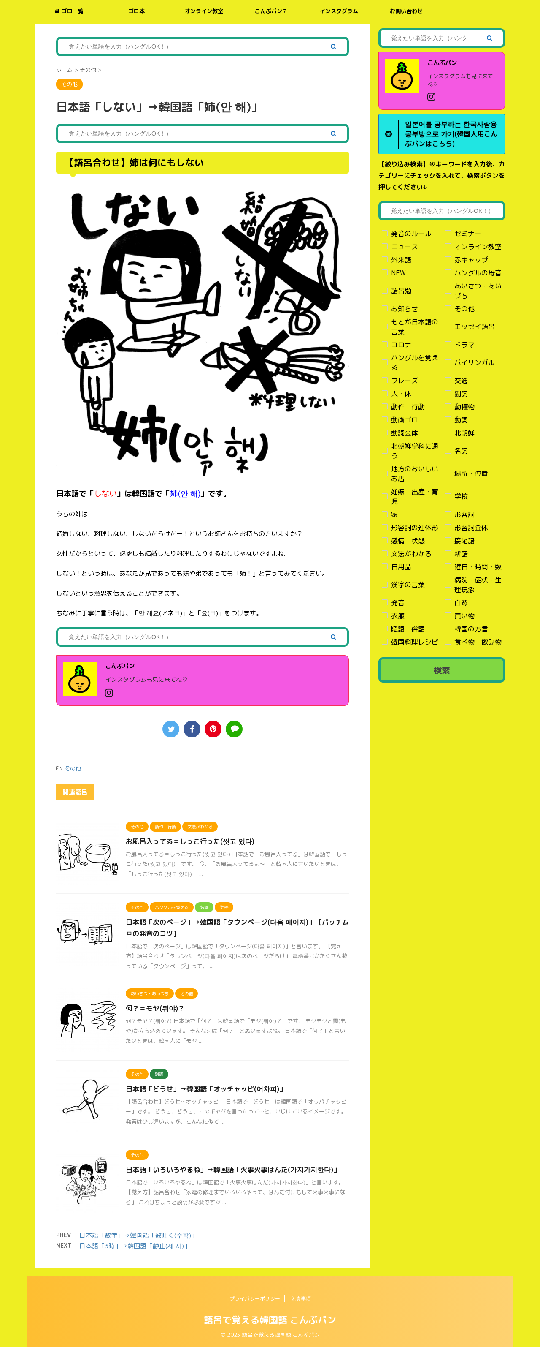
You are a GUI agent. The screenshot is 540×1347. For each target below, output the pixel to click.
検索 (441, 670)
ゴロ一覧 (69, 11)
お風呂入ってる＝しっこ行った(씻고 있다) (190, 841)
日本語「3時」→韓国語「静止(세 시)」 (134, 1245)
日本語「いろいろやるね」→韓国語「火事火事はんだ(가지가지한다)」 (233, 1169)
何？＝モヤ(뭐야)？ (155, 1008)
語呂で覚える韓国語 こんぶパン (270, 1319)
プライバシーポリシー (255, 1298)
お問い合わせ (406, 11)
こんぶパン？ (271, 11)
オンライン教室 (204, 11)
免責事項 (301, 1298)
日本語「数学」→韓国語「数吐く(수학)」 (138, 1235)
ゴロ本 (136, 11)
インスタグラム (339, 11)
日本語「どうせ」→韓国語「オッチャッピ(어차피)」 (206, 1089)
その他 (73, 768)
